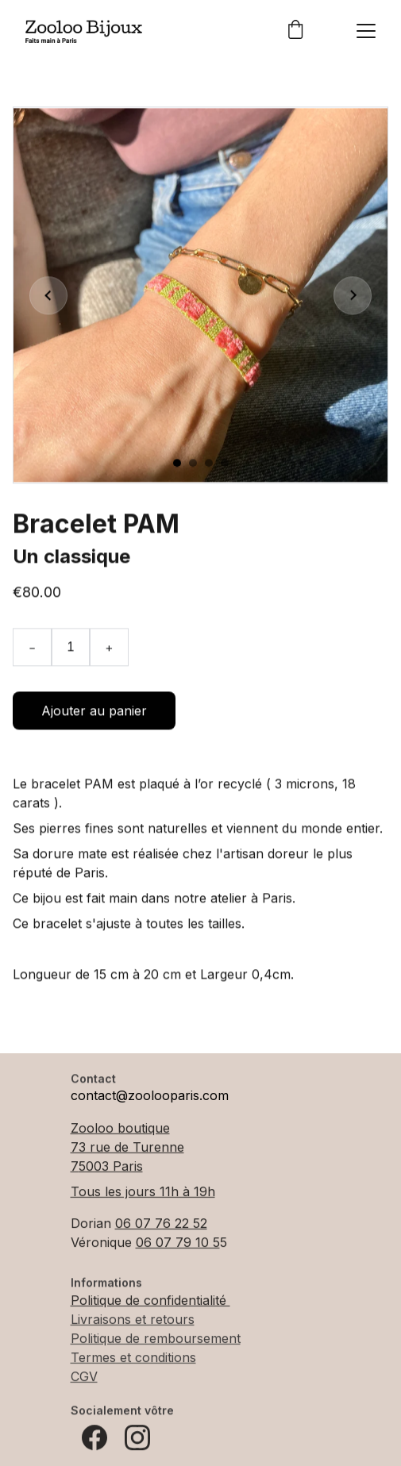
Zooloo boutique (120, 1129)
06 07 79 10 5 (178, 1243)
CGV (84, 1377)
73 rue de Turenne (127, 1148)
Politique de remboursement (156, 1339)
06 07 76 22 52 (161, 1224)
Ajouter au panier (94, 717)
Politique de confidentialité (150, 1301)
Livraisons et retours (133, 1320)
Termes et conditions (133, 1358)
